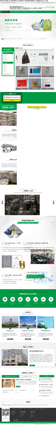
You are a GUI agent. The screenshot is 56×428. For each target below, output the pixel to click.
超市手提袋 (16, 38)
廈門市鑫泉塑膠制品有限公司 (37, 351)
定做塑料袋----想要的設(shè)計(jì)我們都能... (8, 390)
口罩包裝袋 (13, 38)
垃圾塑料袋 (4, 66)
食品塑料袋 (4, 69)
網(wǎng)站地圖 (43, 2)
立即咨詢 (27, 305)
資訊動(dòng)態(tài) (28, 373)
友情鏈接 (28, 402)
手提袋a (48, 88)
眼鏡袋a (22, 88)
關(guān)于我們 (28, 347)
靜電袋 (7, 38)
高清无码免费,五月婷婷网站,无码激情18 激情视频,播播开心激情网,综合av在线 (24, 1)
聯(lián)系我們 (47, 2)
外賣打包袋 (9, 38)
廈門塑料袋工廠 (4, 404)
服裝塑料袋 (4, 58)
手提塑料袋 (4, 64)
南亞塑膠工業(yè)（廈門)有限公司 (28, 330)
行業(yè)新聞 (28, 376)
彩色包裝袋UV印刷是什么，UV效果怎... (47, 384)
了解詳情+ (18, 386)
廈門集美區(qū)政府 (10, 330)
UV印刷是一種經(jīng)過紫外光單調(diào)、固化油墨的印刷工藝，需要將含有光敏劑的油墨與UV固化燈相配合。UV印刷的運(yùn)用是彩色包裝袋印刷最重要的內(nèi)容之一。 (47, 387)
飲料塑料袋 (20, 38)
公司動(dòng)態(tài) (10, 376)
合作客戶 (28, 312)
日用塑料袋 (6, 62)
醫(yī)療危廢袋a (34, 88)
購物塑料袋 (4, 71)
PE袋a (22, 76)
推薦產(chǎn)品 (19, 48)
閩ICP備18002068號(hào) (49, 422)
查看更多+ (32, 365)
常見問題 (46, 376)
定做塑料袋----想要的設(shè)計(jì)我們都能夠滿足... (24, 379)
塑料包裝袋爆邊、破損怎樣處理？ (46, 390)
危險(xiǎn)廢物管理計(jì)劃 (22, 390)
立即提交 (12, 100)
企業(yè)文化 (32, 414)
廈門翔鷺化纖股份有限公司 (46, 330)
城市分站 (39, 2)
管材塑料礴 (4, 56)
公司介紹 (31, 413)
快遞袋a (48, 76)
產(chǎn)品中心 (28, 45)
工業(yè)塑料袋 (13, 413)
